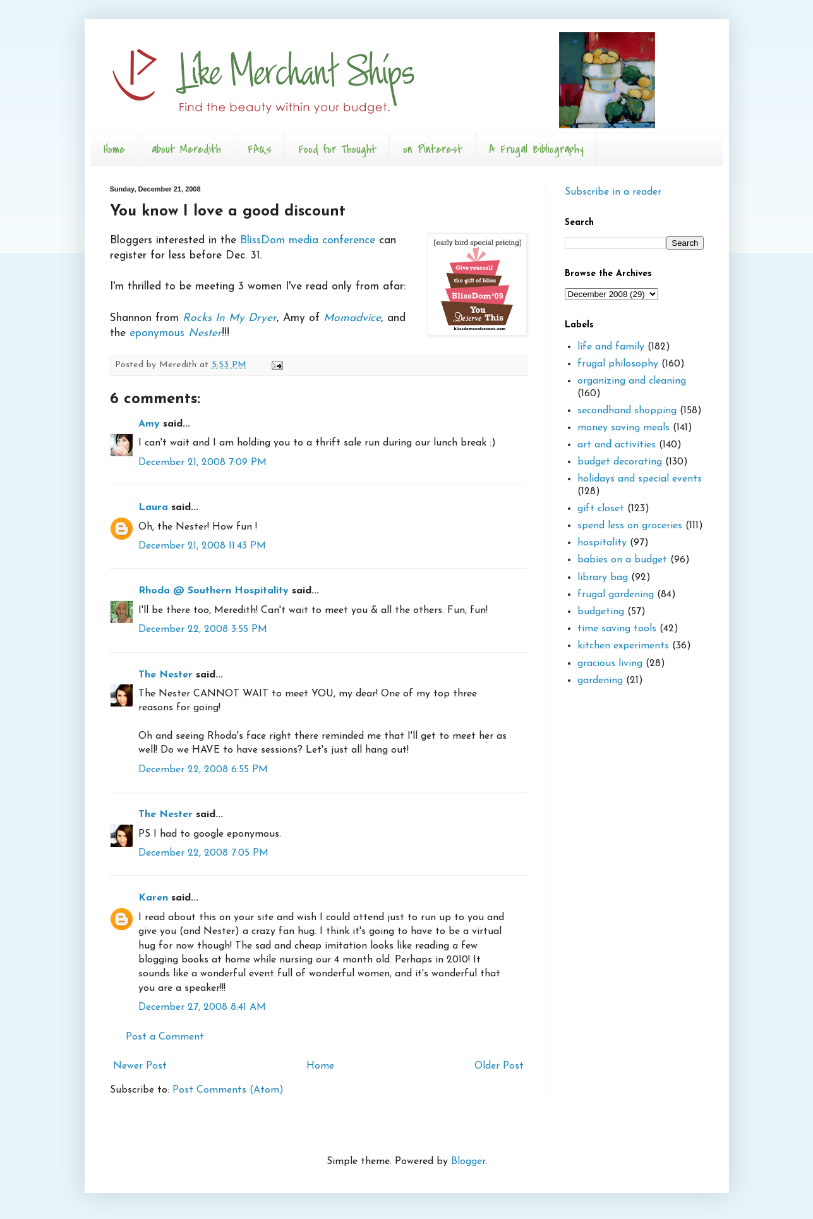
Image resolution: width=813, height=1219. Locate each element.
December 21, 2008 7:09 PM (202, 463)
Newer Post (140, 1066)
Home (114, 149)
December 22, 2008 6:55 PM (203, 770)
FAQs (260, 149)
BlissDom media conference (307, 240)
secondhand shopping (627, 411)
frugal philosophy (617, 364)
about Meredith (186, 149)
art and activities (616, 445)
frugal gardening (615, 595)
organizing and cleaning (631, 381)
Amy (149, 424)
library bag (602, 578)
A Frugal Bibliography (536, 149)
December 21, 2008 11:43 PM (202, 546)
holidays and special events (639, 479)
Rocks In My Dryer (230, 318)
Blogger (468, 1161)
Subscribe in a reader (613, 192)
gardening (600, 681)
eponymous (175, 333)
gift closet (600, 509)
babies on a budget (622, 560)
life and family (610, 347)
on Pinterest (432, 149)
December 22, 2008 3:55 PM (202, 629)
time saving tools (616, 629)
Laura (153, 507)
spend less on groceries (629, 526)
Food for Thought (337, 149)
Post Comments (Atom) (228, 1090)
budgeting (600, 612)
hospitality (602, 543)
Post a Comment (165, 1037)
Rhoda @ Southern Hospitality (213, 591)
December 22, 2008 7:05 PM (203, 853)
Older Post (499, 1066)
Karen (153, 898)
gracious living (609, 663)
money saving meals (623, 428)
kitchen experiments (623, 646)
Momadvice (352, 318)
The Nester (165, 675)
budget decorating (619, 462)
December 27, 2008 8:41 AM (202, 1007)
